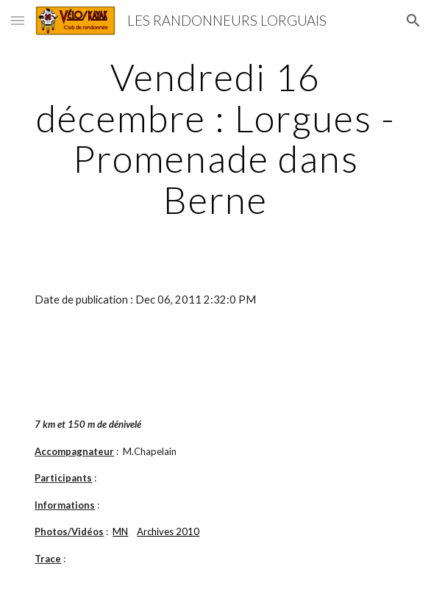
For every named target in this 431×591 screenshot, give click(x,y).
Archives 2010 (168, 531)
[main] (215, 138)
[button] (17, 20)
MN (120, 531)
